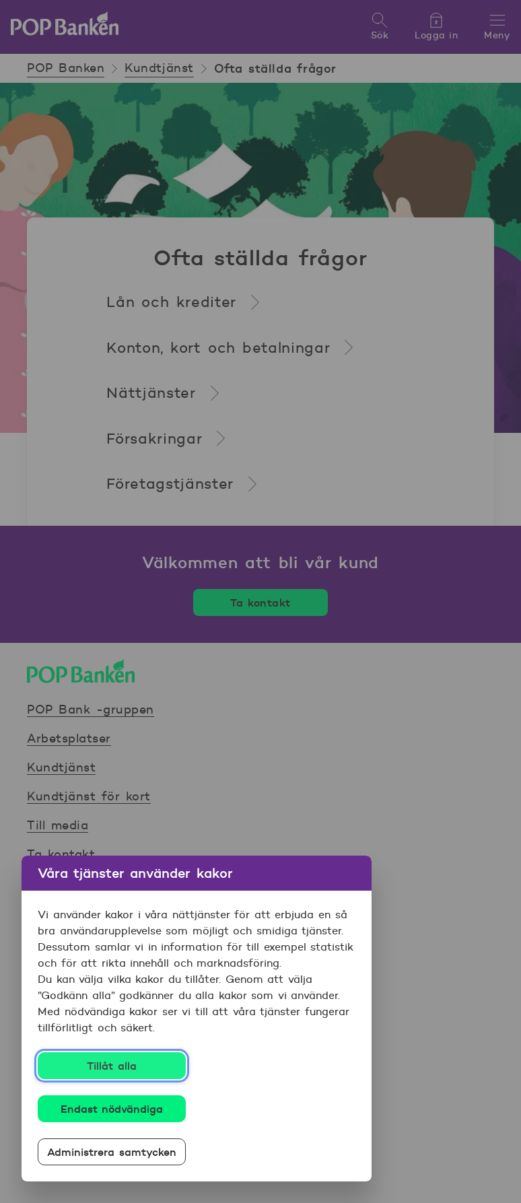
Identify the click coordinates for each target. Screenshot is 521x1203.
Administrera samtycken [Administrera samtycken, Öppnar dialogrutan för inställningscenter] (111, 1152)
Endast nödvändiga (112, 1108)
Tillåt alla (112, 1065)
